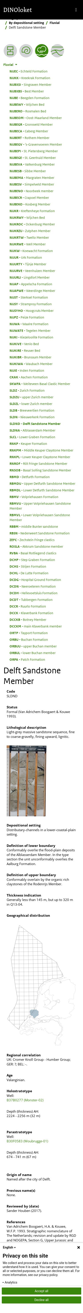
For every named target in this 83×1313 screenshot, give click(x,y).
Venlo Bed (24, 344)
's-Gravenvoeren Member (36, 144)
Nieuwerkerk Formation (32, 417)
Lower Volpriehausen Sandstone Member (40, 517)
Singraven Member (30, 84)
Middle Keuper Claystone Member (41, 450)
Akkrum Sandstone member (36, 546)
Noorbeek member (31, 191)
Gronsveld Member (31, 124)
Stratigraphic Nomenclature (24, 18)
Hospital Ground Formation (35, 579)
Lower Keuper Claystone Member (40, 457)
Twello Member (29, 237)
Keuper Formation (28, 443)
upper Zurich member (31, 397)
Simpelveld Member (32, 184)
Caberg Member (29, 131)
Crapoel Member (29, 197)
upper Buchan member (33, 646)
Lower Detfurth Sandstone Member (42, 490)
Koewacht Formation (31, 250)
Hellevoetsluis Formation (34, 593)
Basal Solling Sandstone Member (40, 470)
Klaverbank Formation (31, 613)
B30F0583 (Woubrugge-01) (27, 1141)
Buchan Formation (29, 639)
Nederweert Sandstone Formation (40, 533)
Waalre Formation (29, 324)
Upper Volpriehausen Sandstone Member (40, 505)
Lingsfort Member (30, 277)
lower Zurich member (31, 403)
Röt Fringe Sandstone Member (38, 463)
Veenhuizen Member (32, 270)
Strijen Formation (28, 566)
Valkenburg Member (32, 164)
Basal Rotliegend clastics (33, 553)
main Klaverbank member (36, 626)
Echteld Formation (29, 71)
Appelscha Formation (31, 284)
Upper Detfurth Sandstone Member (42, 483)
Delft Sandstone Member (35, 423)
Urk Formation (26, 257)
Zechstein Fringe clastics (32, 539)
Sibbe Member (28, 171)
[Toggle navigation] (76, 9)
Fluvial (55, 23)
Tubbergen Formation (31, 599)
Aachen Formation (29, 377)
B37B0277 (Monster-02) (25, 1100)
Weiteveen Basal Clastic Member (40, 383)
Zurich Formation (27, 390)
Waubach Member (31, 363)
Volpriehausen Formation (34, 496)
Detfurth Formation (30, 477)
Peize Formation (27, 317)
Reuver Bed (25, 350)
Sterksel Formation (29, 297)
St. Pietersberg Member (34, 151)
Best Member (27, 91)
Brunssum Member (30, 357)
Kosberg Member (30, 204)
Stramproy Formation (31, 304)
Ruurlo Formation (28, 606)
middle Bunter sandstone (34, 526)
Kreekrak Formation (30, 78)
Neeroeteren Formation (33, 586)
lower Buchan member (33, 653)
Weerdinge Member (32, 290)
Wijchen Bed (27, 104)
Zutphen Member (30, 231)
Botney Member (28, 619)
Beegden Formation (30, 98)
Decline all (42, 1300)
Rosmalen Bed (28, 111)
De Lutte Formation (29, 573)
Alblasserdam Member (32, 430)
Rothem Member (29, 137)
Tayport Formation (29, 633)
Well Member (28, 244)
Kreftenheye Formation (32, 211)
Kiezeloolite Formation (31, 337)
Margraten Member (32, 177)
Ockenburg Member (32, 224)
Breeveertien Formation (32, 410)
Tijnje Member (28, 264)
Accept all (41, 1291)
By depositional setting (26, 23)
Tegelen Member (30, 330)
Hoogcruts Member (32, 310)
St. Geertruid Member (33, 157)
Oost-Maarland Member (36, 117)
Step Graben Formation (32, 559)
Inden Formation (27, 370)
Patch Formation (27, 659)
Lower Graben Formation (32, 437)
